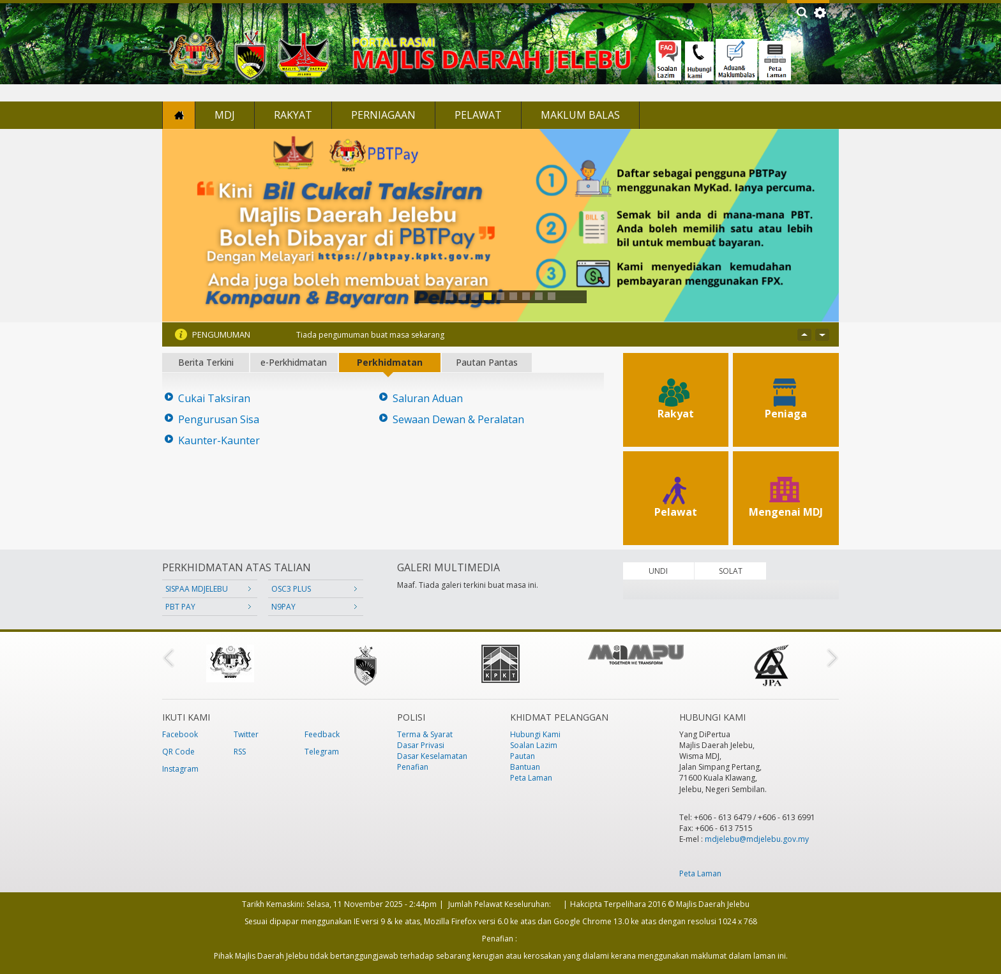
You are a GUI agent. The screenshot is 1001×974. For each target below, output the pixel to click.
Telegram (322, 751)
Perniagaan (383, 115)
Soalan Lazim (533, 745)
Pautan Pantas (487, 362)
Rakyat (293, 115)
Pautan (522, 756)
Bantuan (525, 766)
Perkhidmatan (390, 362)
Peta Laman (531, 777)
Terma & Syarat (425, 734)
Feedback (322, 734)
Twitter (246, 734)
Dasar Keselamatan (432, 756)
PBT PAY (180, 606)
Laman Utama (178, 115)
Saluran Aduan (428, 398)
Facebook (180, 734)
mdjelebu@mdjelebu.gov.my (757, 839)
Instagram (180, 768)
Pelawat (478, 115)
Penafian (412, 766)
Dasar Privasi (420, 745)
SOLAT (730, 571)
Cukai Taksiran (214, 398)
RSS (240, 751)
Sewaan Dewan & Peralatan (458, 419)
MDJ (224, 115)
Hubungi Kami (535, 734)
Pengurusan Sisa (218, 419)
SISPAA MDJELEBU (196, 588)
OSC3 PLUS (291, 588)
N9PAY (283, 606)
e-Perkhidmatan (293, 362)
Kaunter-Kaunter (219, 441)
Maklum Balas (580, 115)
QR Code (178, 751)
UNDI (658, 571)
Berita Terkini (206, 362)
